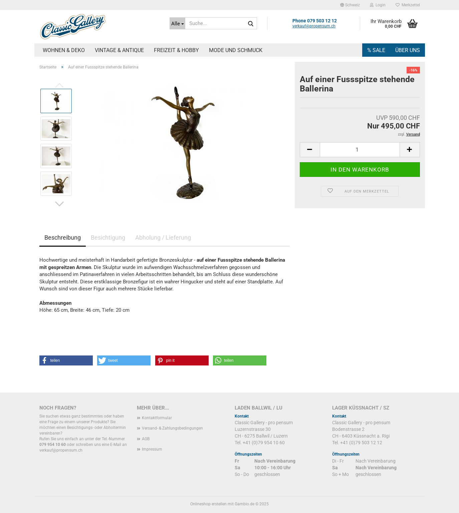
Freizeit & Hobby (176, 50)
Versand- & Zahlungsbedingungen (172, 428)
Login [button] (378, 5)
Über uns (407, 50)
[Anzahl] (360, 149)
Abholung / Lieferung (163, 237)
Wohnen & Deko (64, 50)
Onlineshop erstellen (208, 504)
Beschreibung (62, 237)
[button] (350, 5)
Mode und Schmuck (235, 50)
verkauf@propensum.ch (313, 26)
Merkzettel (408, 5)
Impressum (152, 449)
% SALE (376, 50)
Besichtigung (108, 237)
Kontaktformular (157, 418)
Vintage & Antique (119, 50)
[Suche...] (177, 23)
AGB (146, 439)
